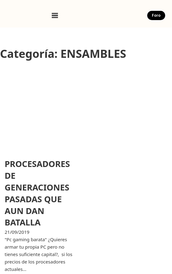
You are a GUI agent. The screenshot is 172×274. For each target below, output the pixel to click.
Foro (156, 15)
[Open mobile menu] (55, 15)
